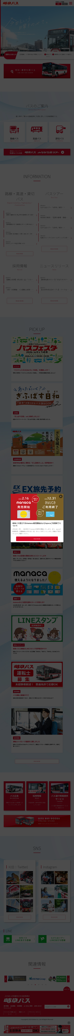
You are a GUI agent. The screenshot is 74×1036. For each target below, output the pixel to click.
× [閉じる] (60, 496)
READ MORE (37, 539)
